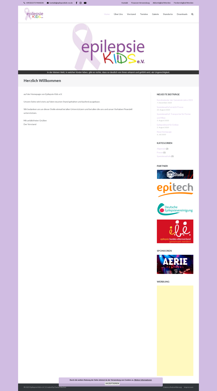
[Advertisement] (175, 331)
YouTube (85, 3)
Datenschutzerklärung (172, 387)
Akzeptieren (112, 383)
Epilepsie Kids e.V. (37, 387)
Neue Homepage (164, 132)
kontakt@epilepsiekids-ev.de (61, 3)
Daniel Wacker (60, 387)
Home (107, 14)
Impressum (188, 387)
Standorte (168, 14)
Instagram (81, 3)
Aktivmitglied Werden (162, 3)
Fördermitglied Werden (183, 3)
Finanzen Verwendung (140, 3)
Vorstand (131, 14)
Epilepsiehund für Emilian (168, 125)
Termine (144, 14)
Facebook (76, 3)
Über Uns (118, 14)
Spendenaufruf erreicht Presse (170, 107)
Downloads (182, 14)
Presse (160, 152)
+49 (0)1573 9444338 (35, 3)
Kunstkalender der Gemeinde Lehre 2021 (175, 100)
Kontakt (125, 3)
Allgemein (161, 149)
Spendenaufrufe (164, 156)
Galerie (155, 14)
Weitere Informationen (143, 380)
